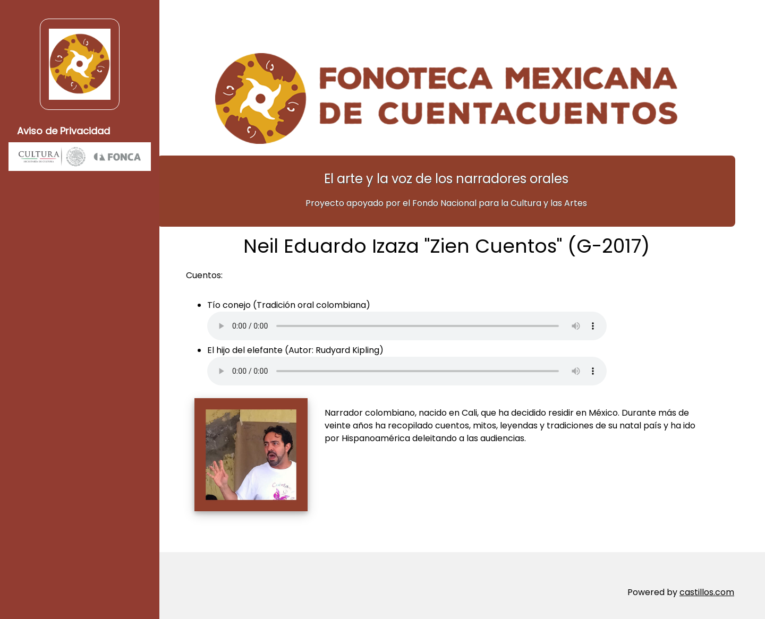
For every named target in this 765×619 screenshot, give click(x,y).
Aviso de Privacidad (63, 130)
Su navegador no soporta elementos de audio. (423, 321)
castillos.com (706, 587)
